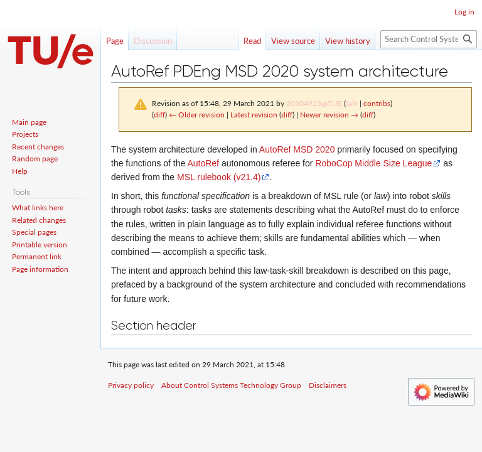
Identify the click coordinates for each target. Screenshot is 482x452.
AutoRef (203, 163)
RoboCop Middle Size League (373, 163)
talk (352, 103)
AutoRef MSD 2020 (297, 149)
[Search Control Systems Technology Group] (428, 39)
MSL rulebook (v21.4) (218, 177)
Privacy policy (131, 385)
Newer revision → (329, 114)
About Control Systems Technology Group (231, 385)
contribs (376, 103)
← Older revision (197, 114)
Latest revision (253, 114)
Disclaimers (327, 385)
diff (159, 114)
